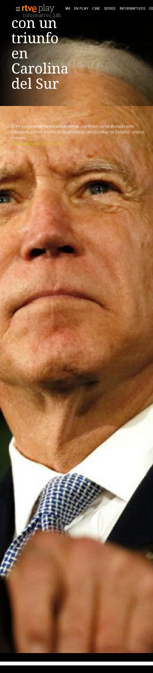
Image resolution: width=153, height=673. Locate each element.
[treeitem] (67, 8)
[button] (16, 9)
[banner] (42, 8)
